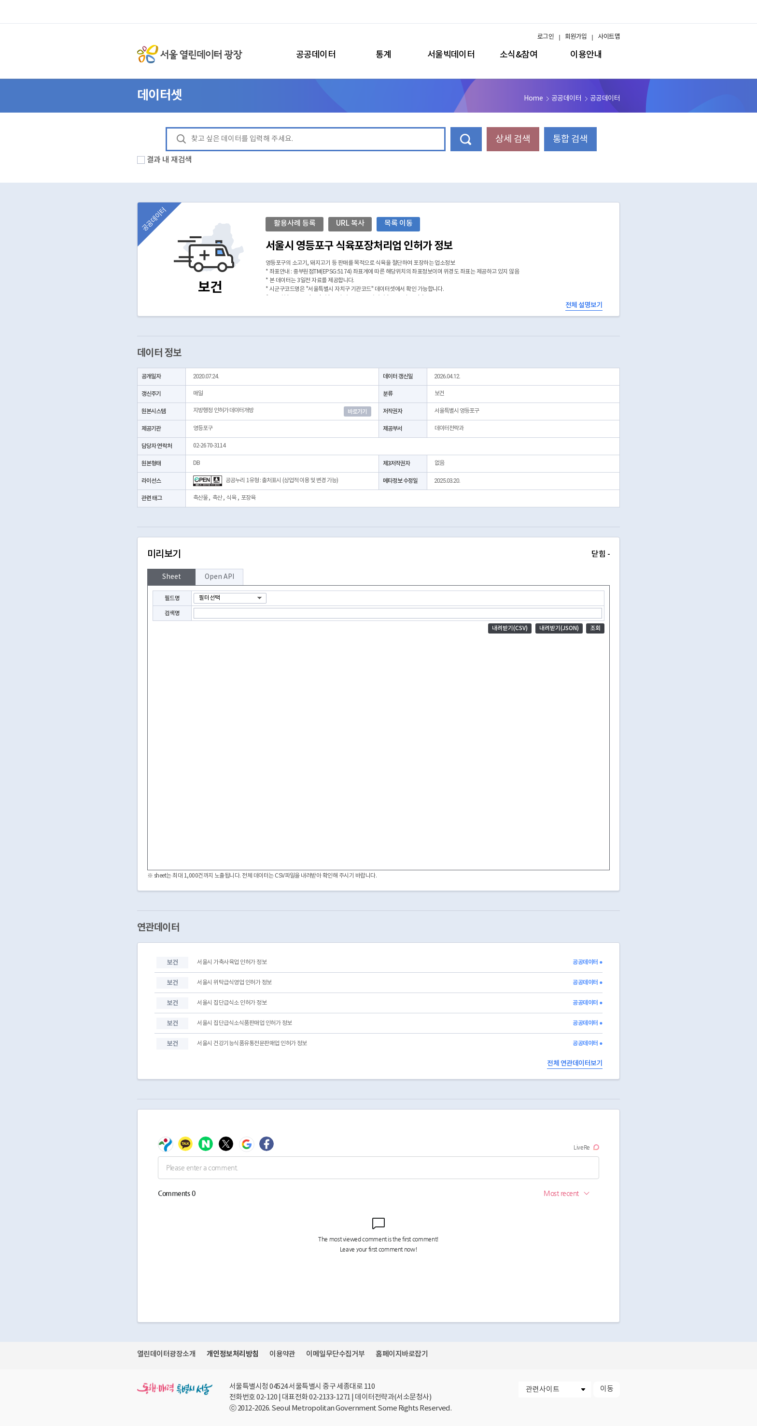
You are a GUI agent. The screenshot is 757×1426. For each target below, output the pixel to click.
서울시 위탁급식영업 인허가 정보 (234, 982)
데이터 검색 (466, 139)
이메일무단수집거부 (335, 1354)
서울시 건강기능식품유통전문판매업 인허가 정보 (252, 1043)
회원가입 (576, 37)
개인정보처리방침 (233, 1354)
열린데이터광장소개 (166, 1354)
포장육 (248, 498)
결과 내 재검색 (169, 160)
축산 (217, 498)
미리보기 (378, 554)
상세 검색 (512, 139)
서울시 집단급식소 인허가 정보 (231, 1003)
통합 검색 (570, 139)
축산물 (200, 498)
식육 (231, 498)
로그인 (545, 37)
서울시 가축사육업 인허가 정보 (231, 962)
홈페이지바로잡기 (402, 1354)
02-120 (266, 1397)
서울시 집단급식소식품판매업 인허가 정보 (244, 1023)
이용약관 (282, 1354)
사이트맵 (609, 37)
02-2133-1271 (329, 1397)
